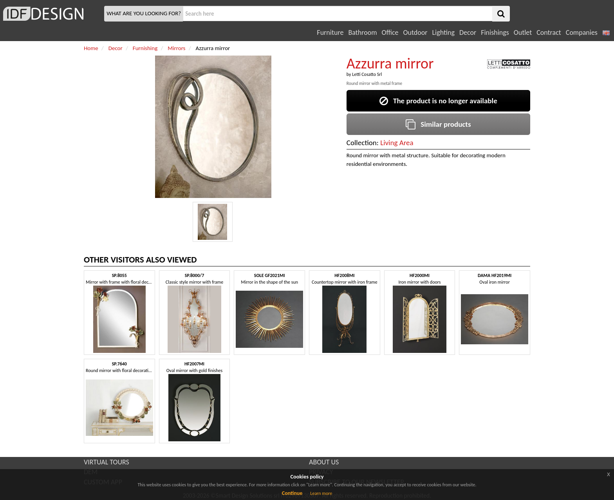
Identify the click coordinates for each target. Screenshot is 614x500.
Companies (582, 32)
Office (390, 32)
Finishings (495, 32)
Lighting (443, 32)
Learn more (321, 493)
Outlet (523, 32)
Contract (548, 32)
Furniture (330, 32)
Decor (467, 32)
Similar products (438, 124)
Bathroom (362, 32)
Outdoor (415, 32)
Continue (292, 493)
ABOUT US (324, 462)
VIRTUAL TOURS (106, 462)
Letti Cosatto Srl (367, 74)
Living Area (396, 142)
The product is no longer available (438, 100)
